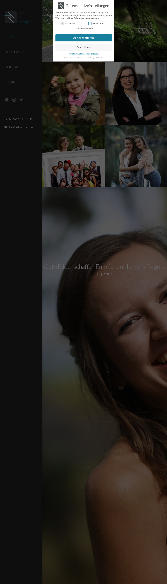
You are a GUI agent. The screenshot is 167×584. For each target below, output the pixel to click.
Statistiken (96, 23)
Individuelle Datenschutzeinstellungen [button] (83, 54)
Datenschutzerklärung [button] (85, 58)
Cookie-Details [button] (69, 58)
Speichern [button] (83, 47)
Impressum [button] (100, 58)
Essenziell (68, 23)
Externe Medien (82, 28)
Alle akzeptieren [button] (83, 37)
